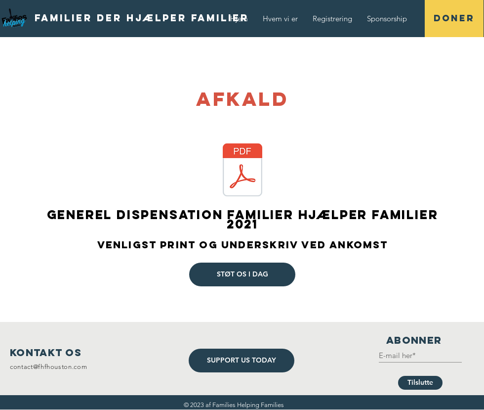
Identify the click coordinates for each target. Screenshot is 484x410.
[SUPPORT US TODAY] (241, 360)
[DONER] (454, 18)
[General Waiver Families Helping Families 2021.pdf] (242, 171)
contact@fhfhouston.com (48, 366)
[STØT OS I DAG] (242, 274)
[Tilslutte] (420, 383)
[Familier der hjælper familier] (142, 18)
